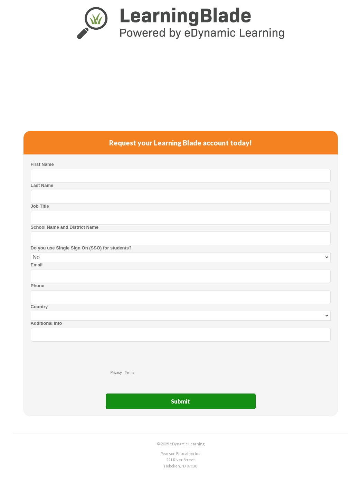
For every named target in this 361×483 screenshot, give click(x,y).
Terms (129, 373)
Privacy (116, 373)
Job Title (40, 206)
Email (37, 264)
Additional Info (46, 323)
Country (39, 306)
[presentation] (83, 355)
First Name (42, 164)
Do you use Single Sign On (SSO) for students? (81, 247)
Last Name (42, 185)
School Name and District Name (65, 227)
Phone (38, 285)
